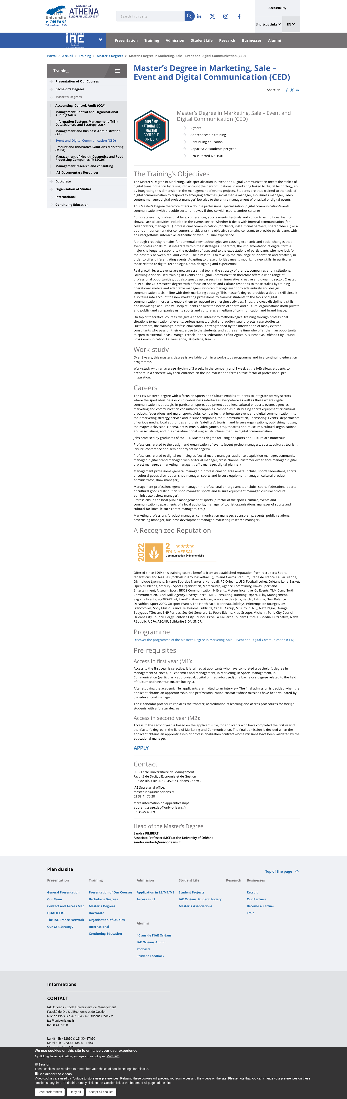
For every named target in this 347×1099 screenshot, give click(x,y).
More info (113, 1056)
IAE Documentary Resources (77, 172)
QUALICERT (56, 913)
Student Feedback (150, 956)
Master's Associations (195, 906)
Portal (52, 56)
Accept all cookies (101, 1092)
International (65, 197)
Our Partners (257, 899)
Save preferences (50, 1092)
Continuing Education (71, 204)
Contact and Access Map (65, 906)
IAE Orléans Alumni (151, 942)
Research (227, 40)
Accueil (67, 56)
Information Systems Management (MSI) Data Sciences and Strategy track (86, 123)
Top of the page (278, 871)
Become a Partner (260, 906)
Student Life (201, 40)
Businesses (251, 40)
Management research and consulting (84, 166)
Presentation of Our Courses (77, 81)
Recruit (252, 892)
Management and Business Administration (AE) (88, 132)
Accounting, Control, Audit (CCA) (80, 105)
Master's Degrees (110, 56)
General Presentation (63, 892)
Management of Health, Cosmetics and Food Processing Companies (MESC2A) (89, 158)
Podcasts (143, 949)
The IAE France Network (65, 920)
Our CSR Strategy (60, 927)
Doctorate (63, 181)
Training (151, 40)
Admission (175, 40)
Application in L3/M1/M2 (155, 892)
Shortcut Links (266, 24)
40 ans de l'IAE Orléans (154, 935)
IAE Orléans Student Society (200, 899)
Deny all (75, 1092)
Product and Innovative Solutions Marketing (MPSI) (89, 148)
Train (250, 913)
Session (44, 1064)
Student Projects (191, 892)
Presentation (126, 40)
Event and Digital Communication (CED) (85, 140)
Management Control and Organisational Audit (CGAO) (86, 113)
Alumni (274, 40)
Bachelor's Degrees (69, 89)
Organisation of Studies (73, 189)
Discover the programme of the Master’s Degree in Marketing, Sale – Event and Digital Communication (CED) (214, 640)
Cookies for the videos (55, 1074)
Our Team (54, 899)
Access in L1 (146, 899)
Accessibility (277, 8)
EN (291, 24)
